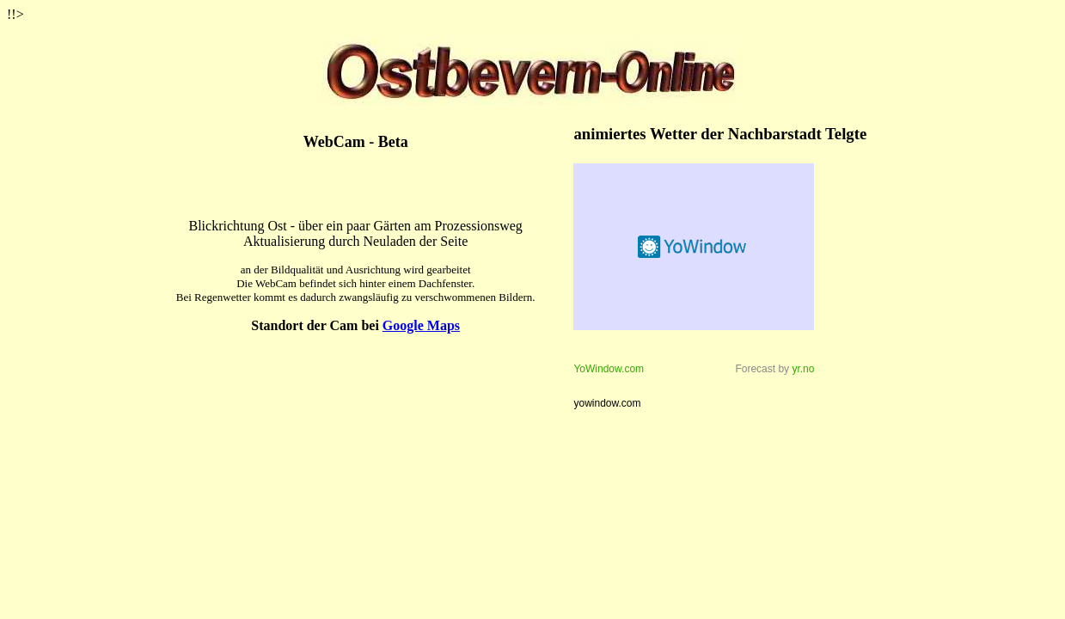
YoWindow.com (608, 369)
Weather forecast (693, 246)
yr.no (803, 369)
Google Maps (421, 325)
